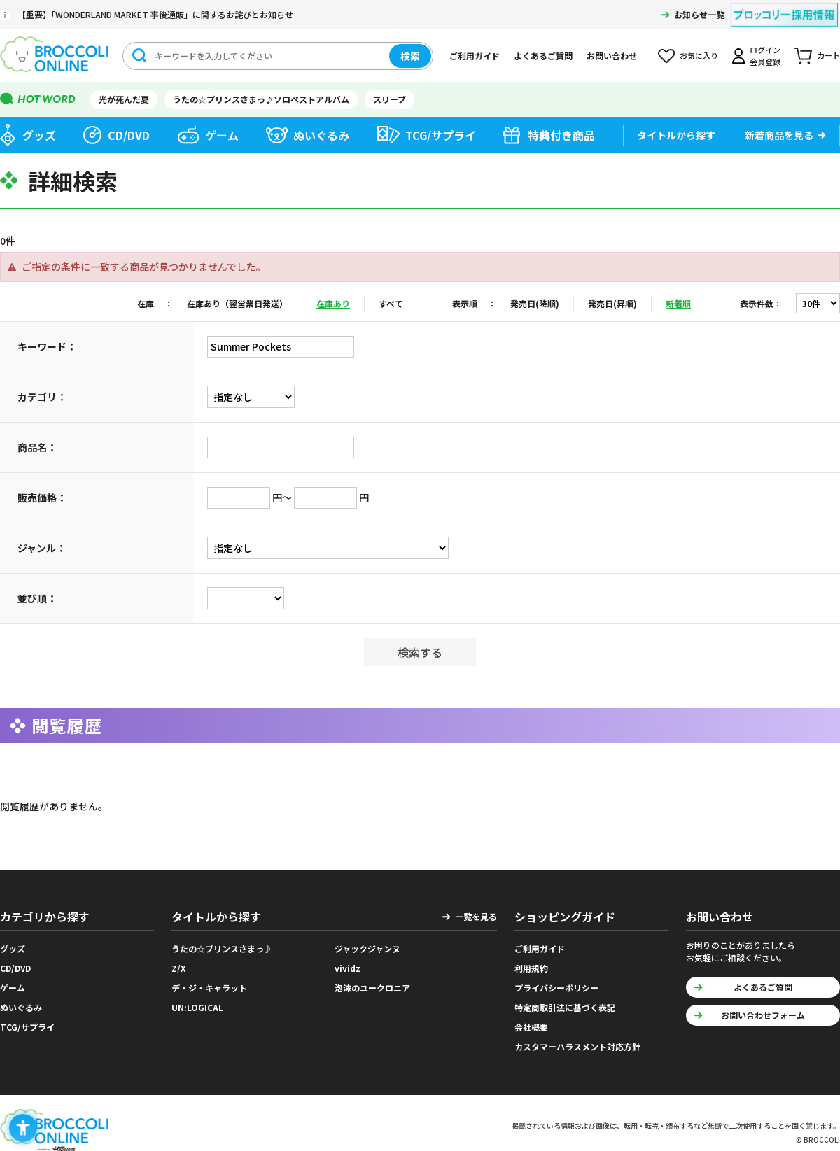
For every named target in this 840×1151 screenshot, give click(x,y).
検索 (410, 56)
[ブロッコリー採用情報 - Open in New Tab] (784, 6)
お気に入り (699, 55)
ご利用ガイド (474, 56)
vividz (347, 968)
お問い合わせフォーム (763, 1015)
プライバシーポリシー (556, 988)
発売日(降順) (534, 303)
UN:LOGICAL (197, 1007)
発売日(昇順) (612, 303)
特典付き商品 (561, 135)
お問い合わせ (612, 56)
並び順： (37, 598)
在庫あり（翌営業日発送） (237, 303)
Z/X (179, 968)
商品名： (37, 447)
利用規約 (531, 968)
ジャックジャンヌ (367, 948)
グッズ (39, 135)
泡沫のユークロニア (372, 988)
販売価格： (42, 497)
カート (828, 55)
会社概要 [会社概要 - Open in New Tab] (531, 1027)
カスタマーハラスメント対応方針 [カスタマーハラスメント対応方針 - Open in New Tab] (577, 1046)
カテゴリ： (42, 397)
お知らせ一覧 (699, 14)
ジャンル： (42, 548)
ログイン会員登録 (765, 55)
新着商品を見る (779, 135)
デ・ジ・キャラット (209, 988)
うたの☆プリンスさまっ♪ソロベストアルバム (261, 99)
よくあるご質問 (543, 56)
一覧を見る (476, 916)
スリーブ (389, 99)
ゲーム (222, 135)
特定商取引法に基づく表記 (564, 1007)
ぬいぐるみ (321, 135)
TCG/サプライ (440, 135)
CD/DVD (129, 135)
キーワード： (47, 346)
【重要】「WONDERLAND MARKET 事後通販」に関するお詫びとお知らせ (155, 14)
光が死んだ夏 (124, 99)
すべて (391, 303)
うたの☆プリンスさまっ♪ (222, 948)
